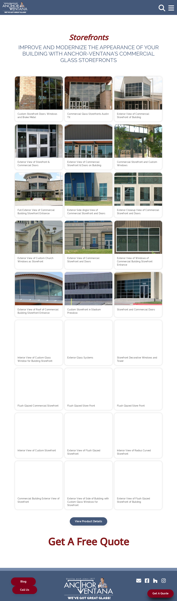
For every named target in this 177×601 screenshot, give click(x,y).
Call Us (24, 589)
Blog (23, 581)
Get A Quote (160, 593)
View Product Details (88, 521)
